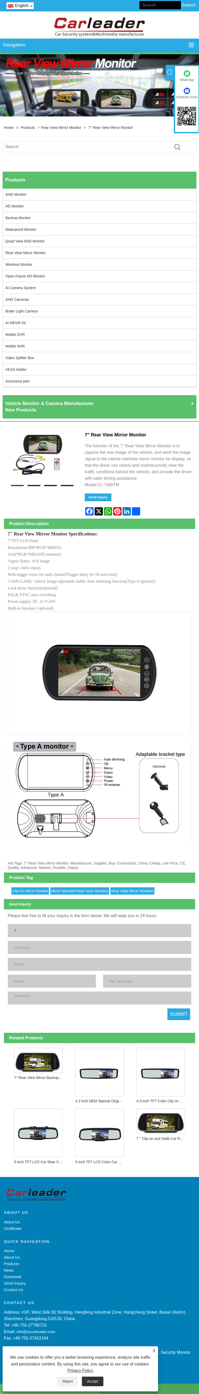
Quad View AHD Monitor (25, 241)
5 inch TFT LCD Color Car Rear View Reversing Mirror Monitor (100, 1162)
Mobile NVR (15, 346)
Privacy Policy (80, 1370)
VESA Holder (16, 369)
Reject (67, 1381)
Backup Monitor (18, 218)
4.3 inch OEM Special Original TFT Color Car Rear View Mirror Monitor (100, 1101)
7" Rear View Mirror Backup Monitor (39, 1078)
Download (12, 1276)
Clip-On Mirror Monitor (30, 891)
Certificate (13, 1228)
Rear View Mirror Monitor (61, 128)
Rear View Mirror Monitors (132, 891)
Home (8, 128)
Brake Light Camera (21, 311)
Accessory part (17, 381)
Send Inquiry (98, 497)
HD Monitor (14, 206)
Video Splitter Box (19, 358)
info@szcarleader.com (36, 1331)
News (9, 1270)
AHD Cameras (17, 299)
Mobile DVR (15, 334)
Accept (92, 1381)
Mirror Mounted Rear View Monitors (79, 891)
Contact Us (13, 1289)
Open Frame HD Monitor (25, 276)
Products (28, 128)
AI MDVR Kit (15, 323)
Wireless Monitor (18, 264)
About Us (12, 1222)
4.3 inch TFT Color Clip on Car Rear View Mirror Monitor (162, 1101)
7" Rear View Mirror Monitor (110, 128)
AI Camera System (20, 288)
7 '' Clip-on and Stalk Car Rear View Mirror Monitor (162, 1139)
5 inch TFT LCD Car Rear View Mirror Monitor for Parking (39, 1162)
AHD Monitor (15, 194)
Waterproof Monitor (20, 229)
